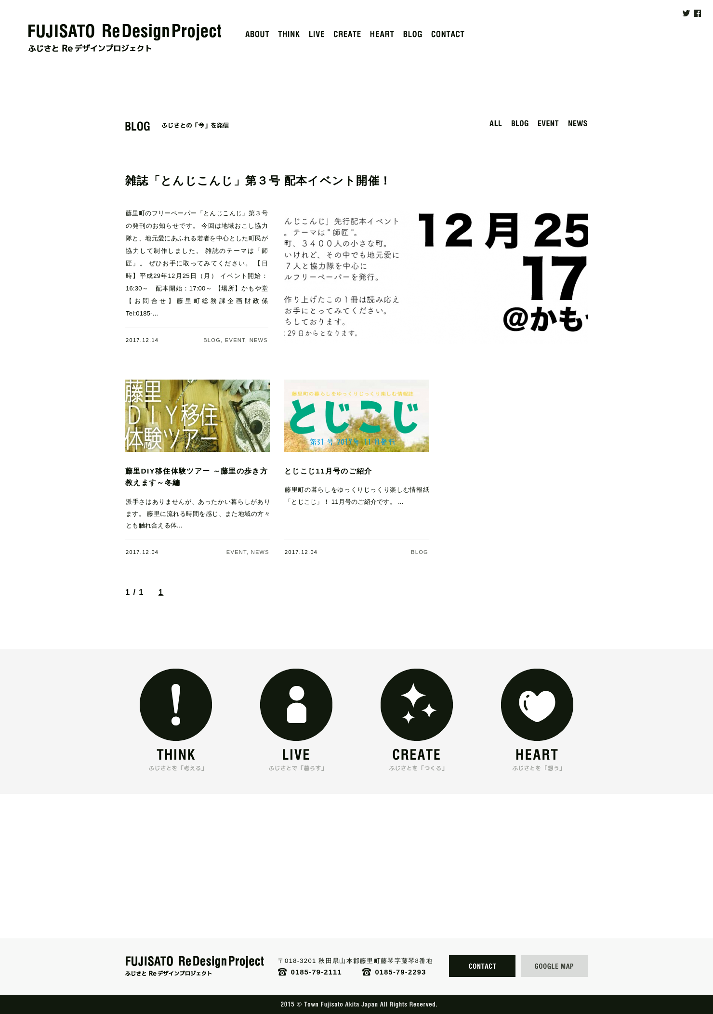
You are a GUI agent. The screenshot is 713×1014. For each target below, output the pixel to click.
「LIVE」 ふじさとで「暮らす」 (296, 758)
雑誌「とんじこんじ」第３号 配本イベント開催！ (258, 180)
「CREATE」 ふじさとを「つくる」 (417, 758)
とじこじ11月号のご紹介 (328, 471)
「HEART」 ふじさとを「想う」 (537, 758)
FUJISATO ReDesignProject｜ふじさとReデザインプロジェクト (124, 38)
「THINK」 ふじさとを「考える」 (176, 758)
